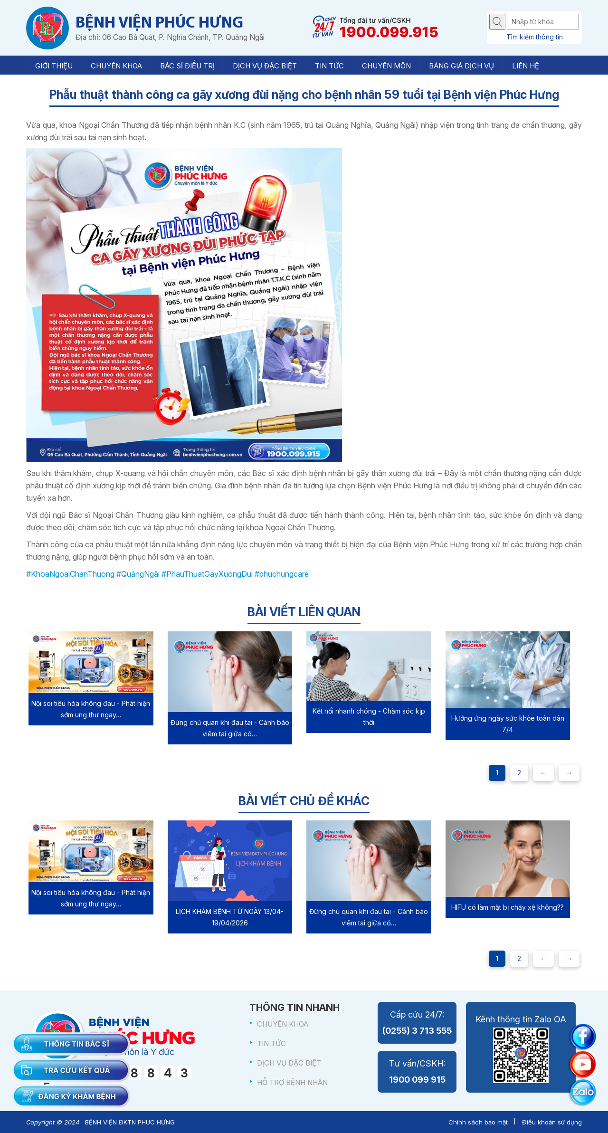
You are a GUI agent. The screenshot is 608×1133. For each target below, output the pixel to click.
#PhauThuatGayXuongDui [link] (207, 574)
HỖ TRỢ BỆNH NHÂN (292, 1082)
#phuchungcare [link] (282, 574)
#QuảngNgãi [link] (138, 574)
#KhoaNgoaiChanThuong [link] (70, 574)
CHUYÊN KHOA (282, 1023)
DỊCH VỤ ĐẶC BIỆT (289, 1062)
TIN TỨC (271, 1043)
